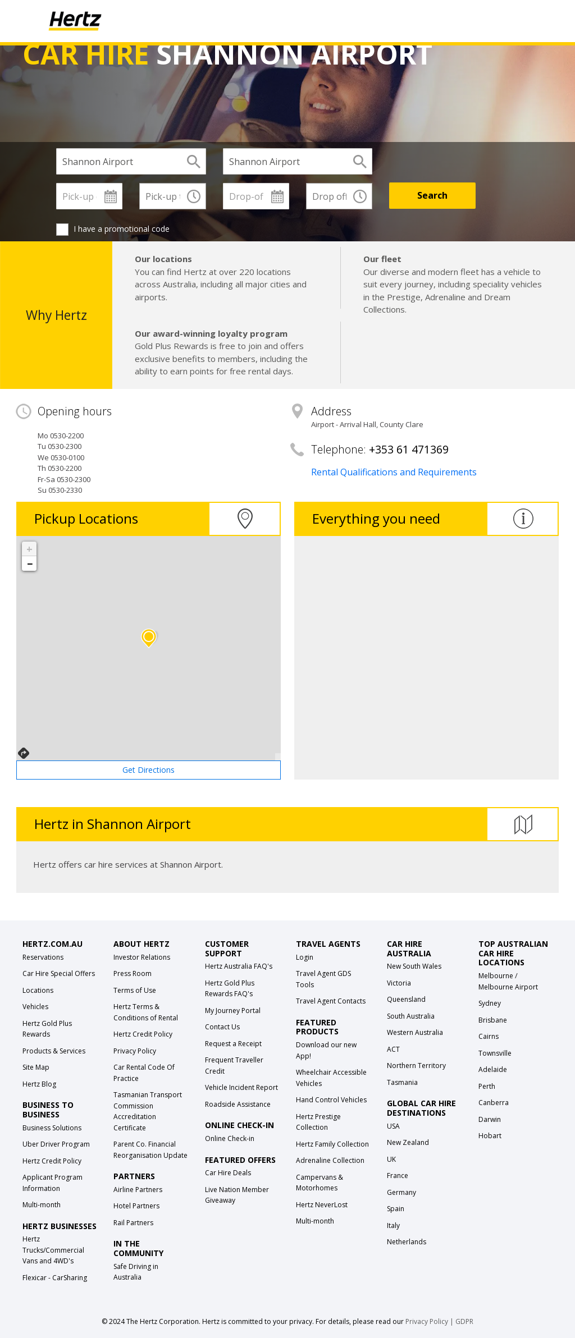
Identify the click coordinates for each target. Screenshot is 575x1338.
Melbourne (495, 975)
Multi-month (41, 1204)
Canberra (493, 1102)
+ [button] (29, 549)
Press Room (132, 973)
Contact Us (222, 1027)
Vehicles (35, 1006)
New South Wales (414, 966)
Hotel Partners (136, 1206)
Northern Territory (416, 1065)
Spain (395, 1208)
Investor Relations (141, 957)
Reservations (42, 957)
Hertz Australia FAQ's (238, 966)
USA (393, 1126)
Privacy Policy (134, 1051)
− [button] (30, 563)
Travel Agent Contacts (331, 1001)
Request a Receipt (233, 1043)
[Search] (432, 195)
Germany (401, 1192)
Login (304, 957)
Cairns (488, 1036)
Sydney (489, 1003)
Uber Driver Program (56, 1144)
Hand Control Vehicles (331, 1100)
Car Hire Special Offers (58, 973)
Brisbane (492, 1020)
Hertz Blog (39, 1084)
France (397, 1175)
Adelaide (492, 1069)
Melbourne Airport (508, 987)
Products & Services (53, 1051)
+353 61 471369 (409, 449)
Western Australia (415, 1032)
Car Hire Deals (228, 1172)
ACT (393, 1049)
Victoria (399, 983)
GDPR (464, 1321)
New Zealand (408, 1142)
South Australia (411, 1016)
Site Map (35, 1067)
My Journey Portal (233, 1010)
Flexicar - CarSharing (54, 1277)
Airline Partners (137, 1189)
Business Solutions (51, 1128)
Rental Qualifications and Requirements (394, 472)
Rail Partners (133, 1222)
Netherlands (406, 1242)
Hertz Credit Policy (51, 1161)
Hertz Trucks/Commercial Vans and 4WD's (53, 1250)
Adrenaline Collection (330, 1160)
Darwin (489, 1119)
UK (391, 1159)
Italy (393, 1225)
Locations (37, 990)
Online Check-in (229, 1138)
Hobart (489, 1135)
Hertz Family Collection (332, 1144)
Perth (486, 1086)
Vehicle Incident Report (241, 1087)
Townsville (495, 1053)
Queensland (406, 999)
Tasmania (402, 1082)
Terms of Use (134, 990)
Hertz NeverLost (322, 1204)
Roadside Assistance (238, 1104)
